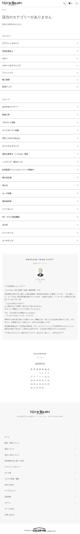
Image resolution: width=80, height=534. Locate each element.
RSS (6, 485)
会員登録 (8, 497)
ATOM (11, 485)
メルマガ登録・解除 (12, 479)
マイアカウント (10, 491)
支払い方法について (12, 455)
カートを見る (9, 509)
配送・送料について (12, 443)
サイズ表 (8, 473)
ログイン (8, 503)
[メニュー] (76, 3)
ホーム (4, 9)
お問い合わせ (9, 515)
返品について (9, 449)
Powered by (40, 530)
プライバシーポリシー (13, 467)
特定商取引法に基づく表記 (14, 461)
